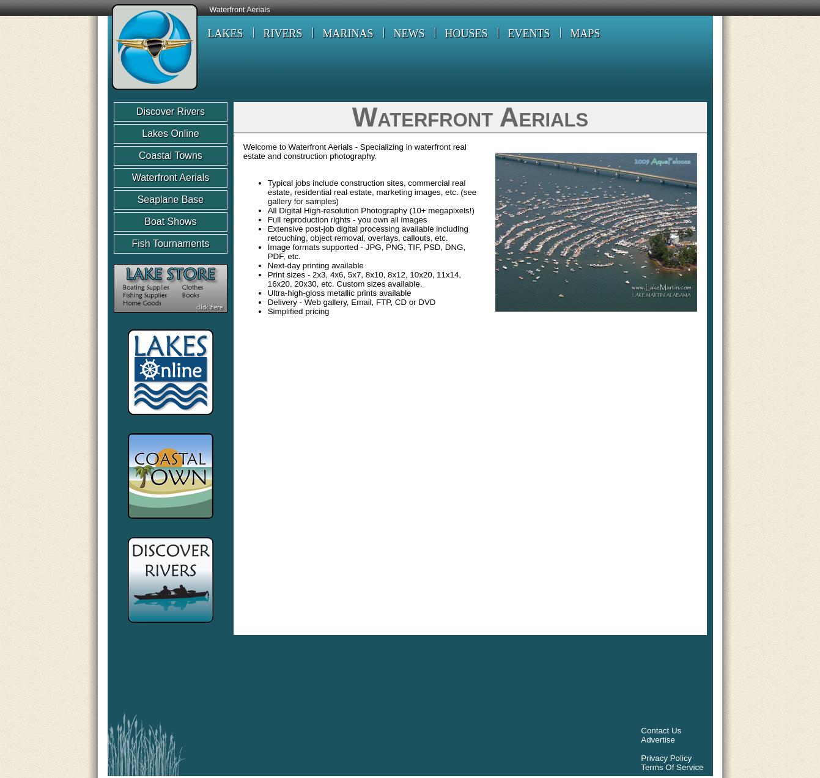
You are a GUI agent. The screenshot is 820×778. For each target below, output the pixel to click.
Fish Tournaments (171, 243)
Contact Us (661, 730)
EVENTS (529, 34)
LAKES (225, 34)
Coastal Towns (170, 155)
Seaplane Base (171, 199)
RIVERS (283, 34)
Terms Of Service (672, 767)
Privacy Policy (666, 758)
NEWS (409, 34)
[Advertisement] (336, 676)
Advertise (658, 739)
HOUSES (466, 34)
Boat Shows (170, 221)
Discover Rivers (170, 111)
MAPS (585, 34)
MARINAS (348, 34)
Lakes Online (170, 133)
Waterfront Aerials (240, 10)
